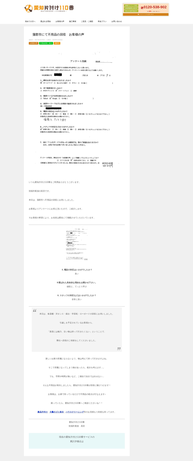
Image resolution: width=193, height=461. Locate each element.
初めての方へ (30, 21)
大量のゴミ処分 (57, 412)
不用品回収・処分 (46, 43)
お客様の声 (60, 21)
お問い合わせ (117, 21)
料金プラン (102, 21)
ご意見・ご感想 (87, 21)
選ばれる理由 (45, 21)
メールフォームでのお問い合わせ (146, 14)
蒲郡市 (57, 43)
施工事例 (72, 21)
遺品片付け (42, 412)
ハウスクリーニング (75, 412)
